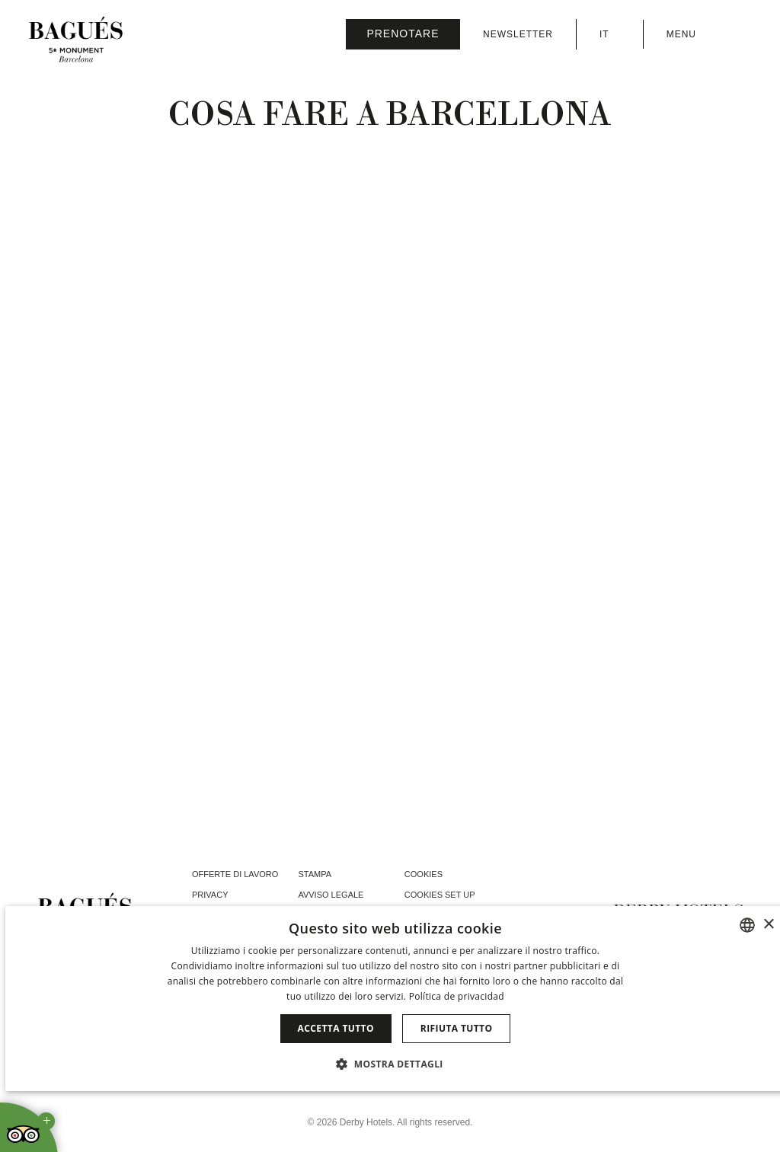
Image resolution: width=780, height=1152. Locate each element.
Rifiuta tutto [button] (456, 1028)
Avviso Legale (330, 894)
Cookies (423, 874)
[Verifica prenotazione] (403, 34)
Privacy (210, 894)
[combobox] (747, 925)
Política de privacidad (456, 996)
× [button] (768, 924)
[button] (395, 1064)
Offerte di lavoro (235, 874)
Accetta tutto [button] (336, 1028)
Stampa (314, 874)
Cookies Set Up (439, 894)
